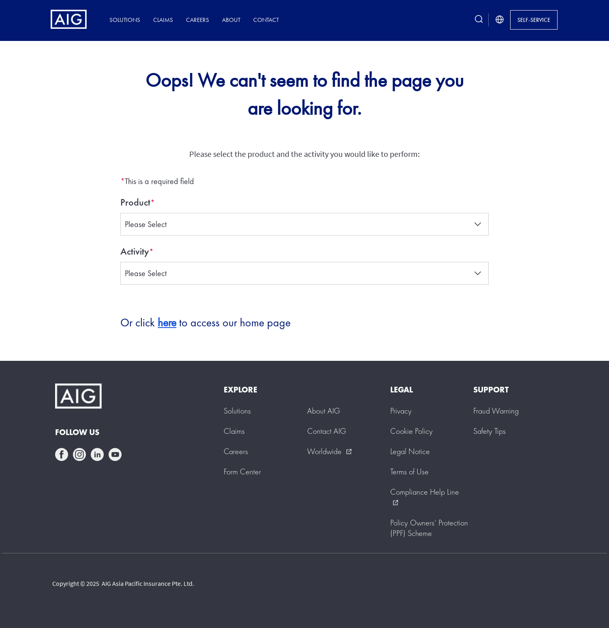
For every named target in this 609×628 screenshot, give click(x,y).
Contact (266, 20)
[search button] (479, 19)
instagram (79, 454)
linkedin (97, 454)
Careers (197, 20)
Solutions (124, 20)
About (231, 20)
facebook (61, 454)
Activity (134, 251)
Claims (163, 20)
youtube (115, 454)
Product (135, 202)
